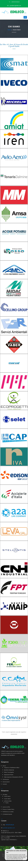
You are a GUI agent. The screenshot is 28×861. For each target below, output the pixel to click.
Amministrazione (7, 814)
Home (9, 30)
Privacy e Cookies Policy (8, 809)
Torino (7, 803)
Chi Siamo (5, 795)
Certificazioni (6, 779)
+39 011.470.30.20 (15, 2)
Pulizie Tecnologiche (9, 772)
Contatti (5, 784)
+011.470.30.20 (9, 825)
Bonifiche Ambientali (9, 770)
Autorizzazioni (6, 782)
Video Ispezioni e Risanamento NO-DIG (13, 777)
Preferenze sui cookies (8, 812)
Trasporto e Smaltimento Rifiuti (11, 768)
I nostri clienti (7, 799)
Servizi (4, 766)
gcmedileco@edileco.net (15, 6)
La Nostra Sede (7, 801)
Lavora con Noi (6, 807)
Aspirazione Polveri (8, 775)
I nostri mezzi (7, 796)
